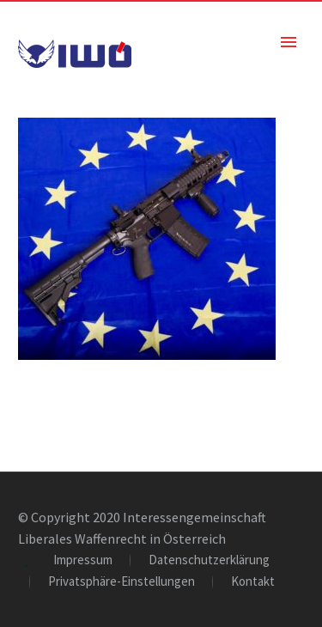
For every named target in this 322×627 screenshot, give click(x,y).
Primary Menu (288, 42)
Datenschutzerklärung (209, 560)
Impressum (82, 560)
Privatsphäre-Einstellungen (121, 581)
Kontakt (253, 581)
